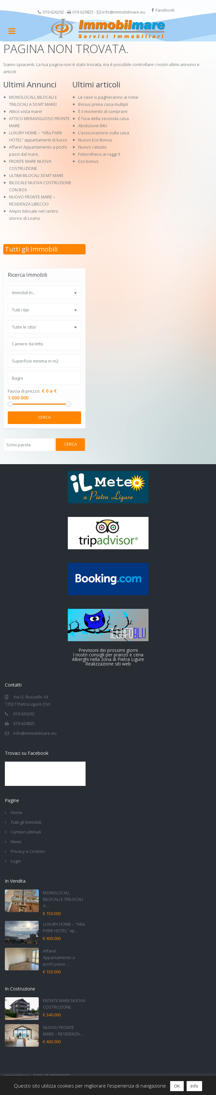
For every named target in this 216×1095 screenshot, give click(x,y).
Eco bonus (88, 161)
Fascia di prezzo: (24, 391)
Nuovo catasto (92, 147)
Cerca (44, 417)
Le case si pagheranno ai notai (108, 97)
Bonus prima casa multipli (103, 104)
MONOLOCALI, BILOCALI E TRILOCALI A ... (63, 899)
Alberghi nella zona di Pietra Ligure (108, 659)
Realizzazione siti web (108, 664)
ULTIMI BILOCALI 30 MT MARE (36, 175)
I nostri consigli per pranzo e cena (108, 655)
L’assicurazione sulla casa (103, 133)
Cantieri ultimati (26, 832)
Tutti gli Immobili (31, 249)
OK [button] (177, 1086)
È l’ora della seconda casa (103, 118)
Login (16, 861)
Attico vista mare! (25, 111)
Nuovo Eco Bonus (95, 140)
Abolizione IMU (92, 125)
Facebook (165, 10)
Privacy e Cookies (28, 851)
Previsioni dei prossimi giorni (108, 650)
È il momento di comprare (103, 111)
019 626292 (53, 12)
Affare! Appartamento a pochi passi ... (59, 957)
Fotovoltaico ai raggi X (99, 154)
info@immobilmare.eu (123, 12)
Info (194, 1086)
